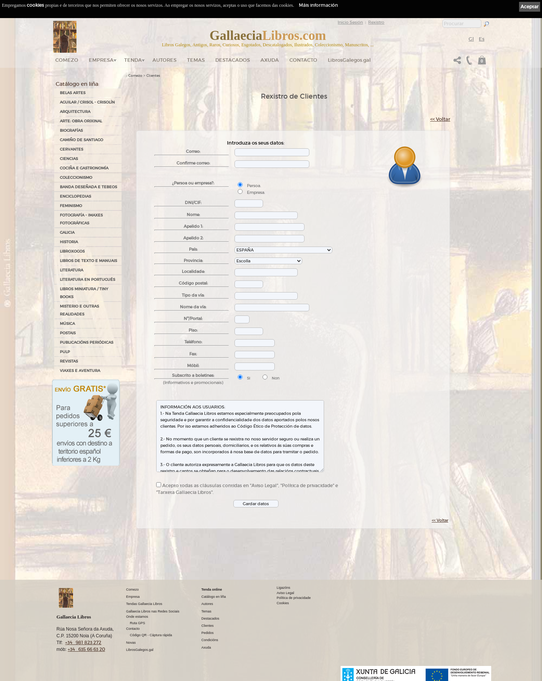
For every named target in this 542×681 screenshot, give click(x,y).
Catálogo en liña (213, 597)
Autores (164, 60)
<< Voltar (440, 119)
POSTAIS (68, 333)
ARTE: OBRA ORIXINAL (81, 121)
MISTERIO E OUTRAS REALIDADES (79, 310)
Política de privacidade (294, 598)
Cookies (283, 603)
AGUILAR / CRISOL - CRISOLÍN (87, 102)
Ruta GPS (137, 623)
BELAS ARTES (72, 92)
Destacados (210, 618)
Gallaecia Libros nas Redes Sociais (153, 611)
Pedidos (207, 633)
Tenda (133, 60)
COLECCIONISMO (76, 177)
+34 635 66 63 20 (86, 649)
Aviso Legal (285, 593)
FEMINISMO (71, 205)
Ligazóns (283, 588)
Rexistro (376, 22)
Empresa (101, 60)
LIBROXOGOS (72, 251)
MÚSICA (67, 323)
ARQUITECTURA (75, 111)
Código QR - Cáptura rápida (151, 635)
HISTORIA (69, 241)
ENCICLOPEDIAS (75, 196)
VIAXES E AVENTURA (80, 370)
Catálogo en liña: (77, 84)
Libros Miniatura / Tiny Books (84, 292)
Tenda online (211, 589)
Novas (131, 642)
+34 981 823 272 (83, 642)
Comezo (66, 60)
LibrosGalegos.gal (349, 60)
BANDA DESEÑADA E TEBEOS (88, 186)
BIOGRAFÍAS (71, 130)
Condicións (209, 640)
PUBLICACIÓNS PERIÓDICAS (86, 342)
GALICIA (67, 232)
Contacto (303, 60)
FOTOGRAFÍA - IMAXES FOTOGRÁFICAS (81, 219)
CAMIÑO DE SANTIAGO (81, 139)
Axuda (269, 60)
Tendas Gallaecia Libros (144, 604)
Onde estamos (137, 617)
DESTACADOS (232, 60)
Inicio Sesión (350, 22)
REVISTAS (69, 361)
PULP (65, 351)
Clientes (153, 76)
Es (481, 39)
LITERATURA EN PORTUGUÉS (87, 279)
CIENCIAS (69, 158)
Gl (471, 39)
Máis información (318, 5)
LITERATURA (71, 270)
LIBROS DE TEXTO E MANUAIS (88, 260)
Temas (196, 60)
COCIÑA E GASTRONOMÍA (84, 168)
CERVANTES (71, 149)
